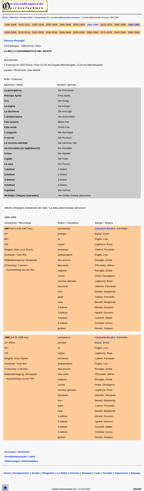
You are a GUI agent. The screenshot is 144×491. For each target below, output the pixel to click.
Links (97, 473)
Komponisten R (42, 18)
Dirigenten (48, 473)
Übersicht (14, 18)
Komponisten (27, 18)
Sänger (36, 473)
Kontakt (108, 473)
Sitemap (135, 473)
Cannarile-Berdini (105, 228)
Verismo (75, 473)
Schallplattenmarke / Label (19, 456)
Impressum (121, 473)
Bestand (87, 473)
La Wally (62, 473)
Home (5, 18)
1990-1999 (133, 24)
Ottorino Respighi (14, 40)
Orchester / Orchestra (16, 451)
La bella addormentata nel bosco (65, 18)
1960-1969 (92, 24)
